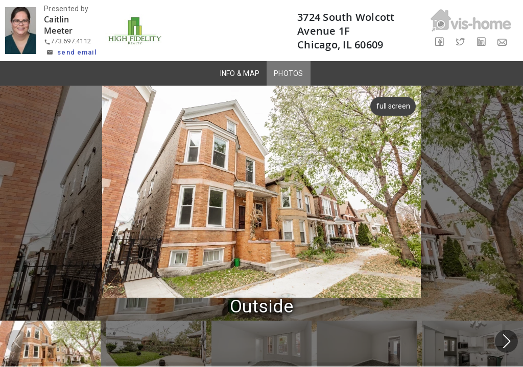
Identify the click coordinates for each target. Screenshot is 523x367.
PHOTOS (288, 73)
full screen (394, 106)
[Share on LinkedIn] (481, 42)
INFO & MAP (240, 73)
